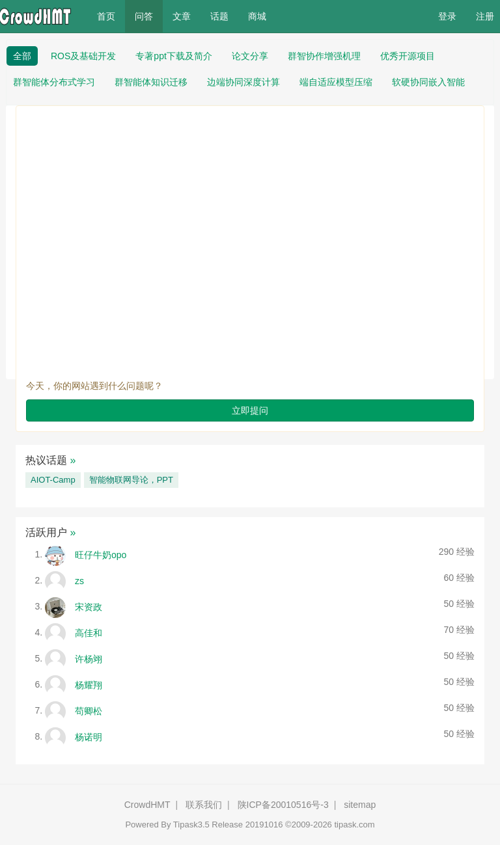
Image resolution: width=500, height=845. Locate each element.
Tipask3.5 (191, 824)
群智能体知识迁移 (151, 82)
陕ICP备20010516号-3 (283, 804)
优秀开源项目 (407, 56)
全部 (22, 56)
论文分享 (250, 56)
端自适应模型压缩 (335, 82)
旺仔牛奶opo (100, 554)
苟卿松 (88, 710)
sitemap (360, 804)
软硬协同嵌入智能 (428, 82)
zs (79, 580)
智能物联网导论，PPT (131, 480)
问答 (144, 16)
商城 (257, 16)
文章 (182, 16)
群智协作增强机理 (324, 56)
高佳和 (88, 632)
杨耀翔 (88, 684)
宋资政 (88, 606)
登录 (447, 16)
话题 (219, 16)
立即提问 (250, 410)
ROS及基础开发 (83, 56)
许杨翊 (88, 658)
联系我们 (204, 804)
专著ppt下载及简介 (173, 56)
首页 (111, 15)
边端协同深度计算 (243, 82)
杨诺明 (88, 736)
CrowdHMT (147, 804)
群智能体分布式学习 (54, 82)
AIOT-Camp (53, 480)
